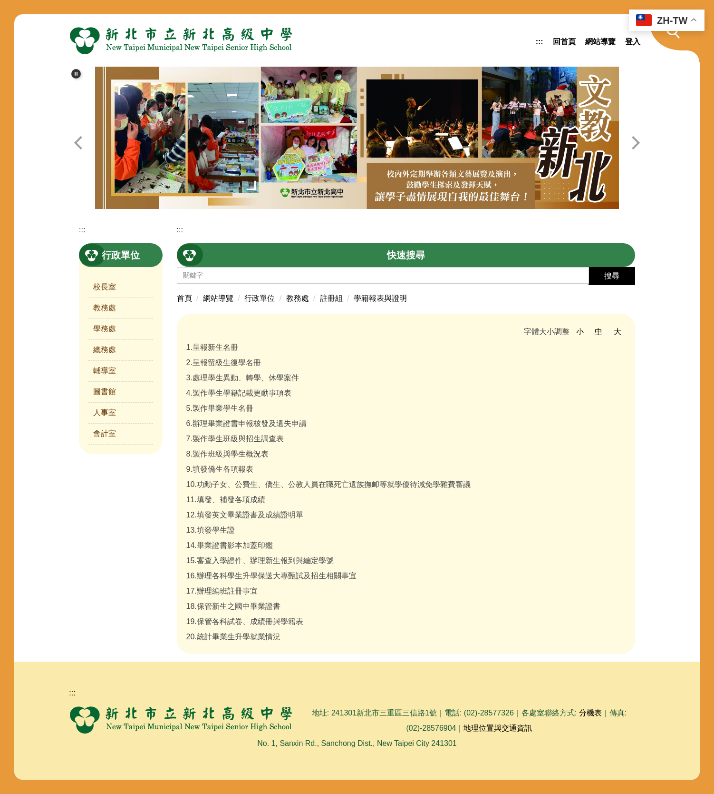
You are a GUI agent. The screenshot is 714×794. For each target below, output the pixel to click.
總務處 (104, 350)
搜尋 (611, 276)
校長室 (104, 287)
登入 (632, 42)
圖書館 (104, 391)
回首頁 (564, 42)
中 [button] (598, 332)
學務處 (104, 329)
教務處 (104, 308)
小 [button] (580, 332)
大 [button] (617, 332)
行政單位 (259, 298)
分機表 (590, 713)
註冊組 (331, 298)
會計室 (104, 433)
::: (539, 42)
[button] (668, 38)
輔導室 (104, 371)
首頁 (184, 298)
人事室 (104, 412)
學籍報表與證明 (380, 298)
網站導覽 (600, 42)
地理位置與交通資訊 (497, 728)
